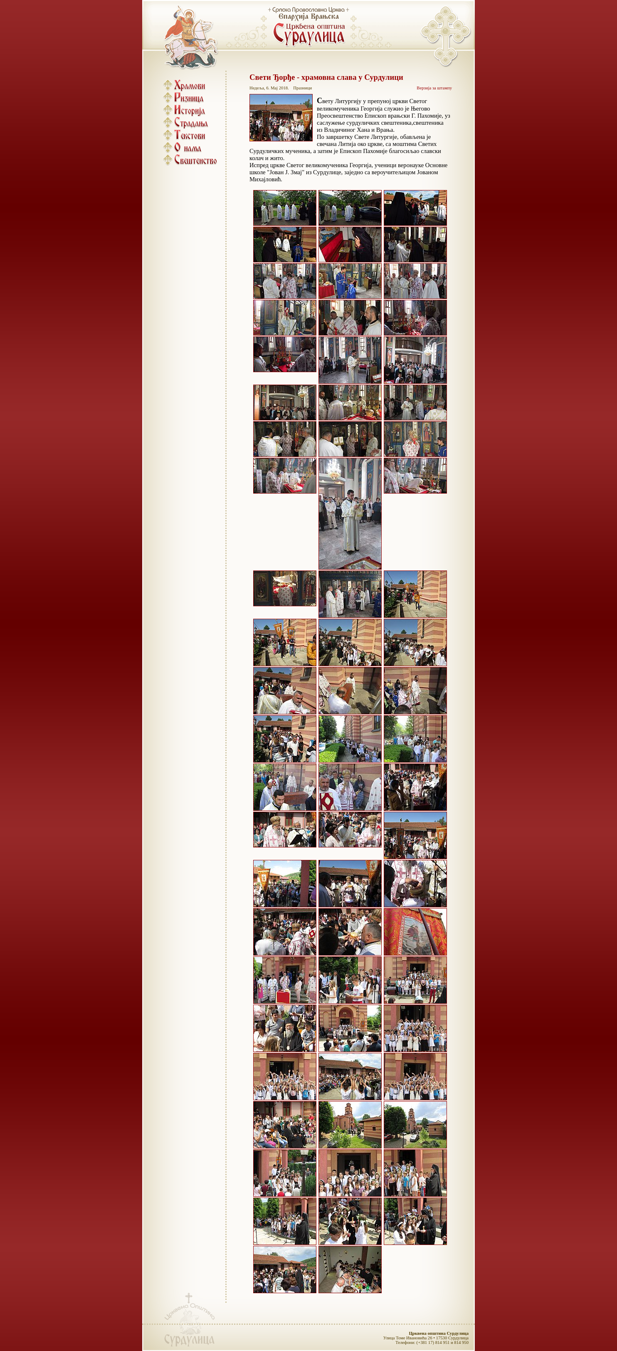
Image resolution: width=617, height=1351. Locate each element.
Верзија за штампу (434, 88)
